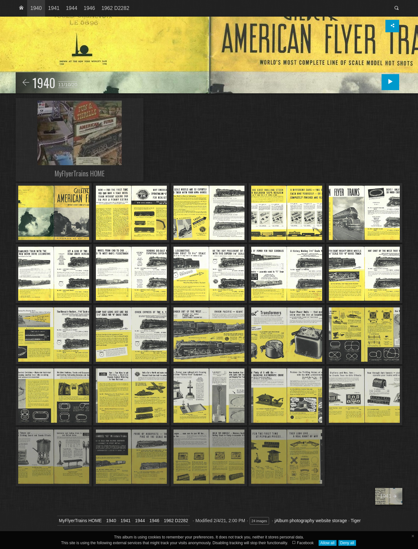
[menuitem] (21, 8)
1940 (36, 8)
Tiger (355, 520)
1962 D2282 (115, 8)
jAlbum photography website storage (311, 520)
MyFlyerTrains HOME (80, 520)
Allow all (328, 543)
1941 (54, 8)
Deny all (347, 543)
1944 (71, 8)
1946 (89, 8)
